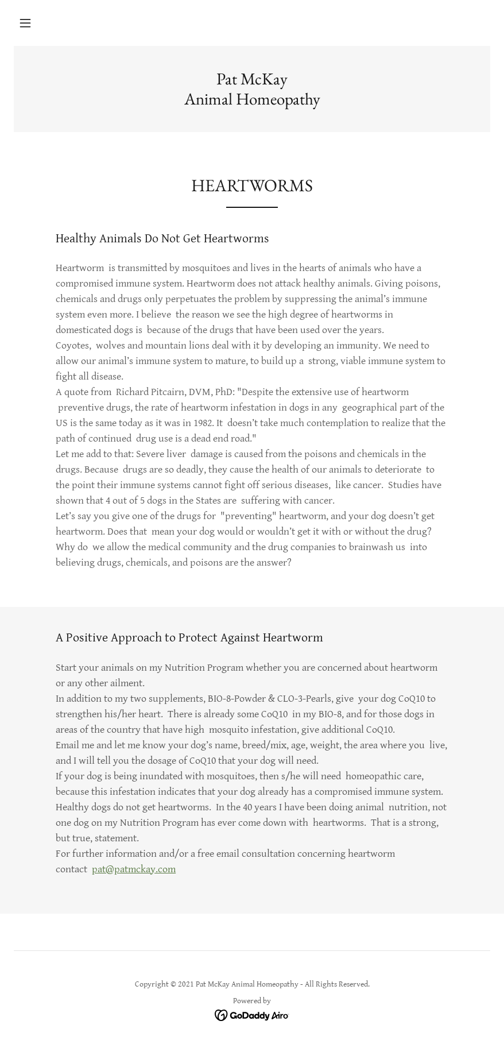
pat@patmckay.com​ (134, 869)
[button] (25, 22)
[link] (252, 101)
